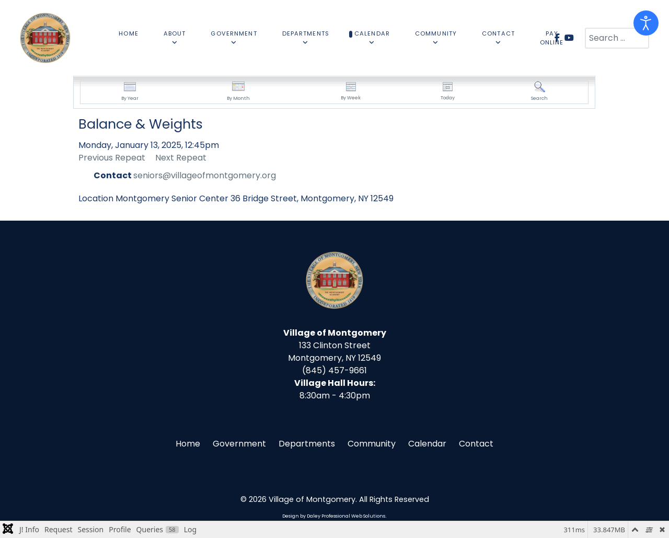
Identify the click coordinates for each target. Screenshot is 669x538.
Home (188, 444)
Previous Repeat (111, 158)
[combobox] (617, 38)
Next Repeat (180, 158)
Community (372, 444)
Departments (307, 444)
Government (239, 444)
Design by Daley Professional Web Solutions (333, 516)
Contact (476, 444)
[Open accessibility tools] (646, 23)
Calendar (427, 444)
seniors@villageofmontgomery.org (204, 175)
